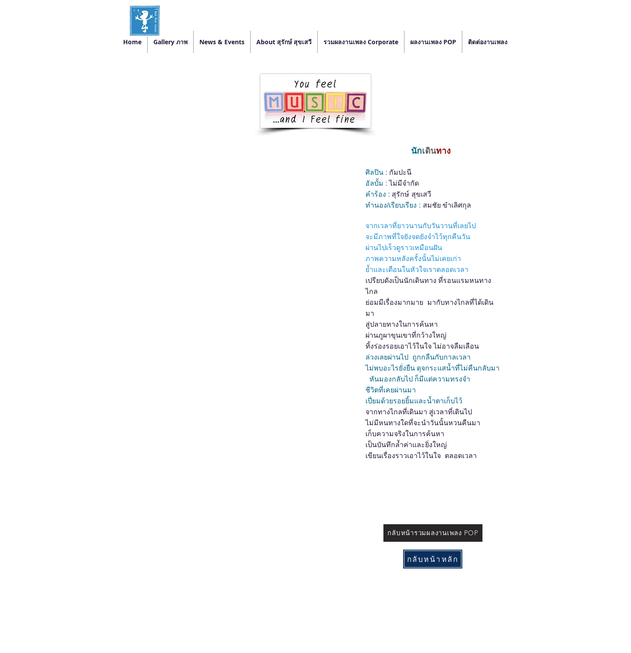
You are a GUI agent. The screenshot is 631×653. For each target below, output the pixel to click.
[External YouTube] (238, 207)
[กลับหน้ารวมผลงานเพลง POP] (432, 533)
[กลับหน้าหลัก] (433, 559)
